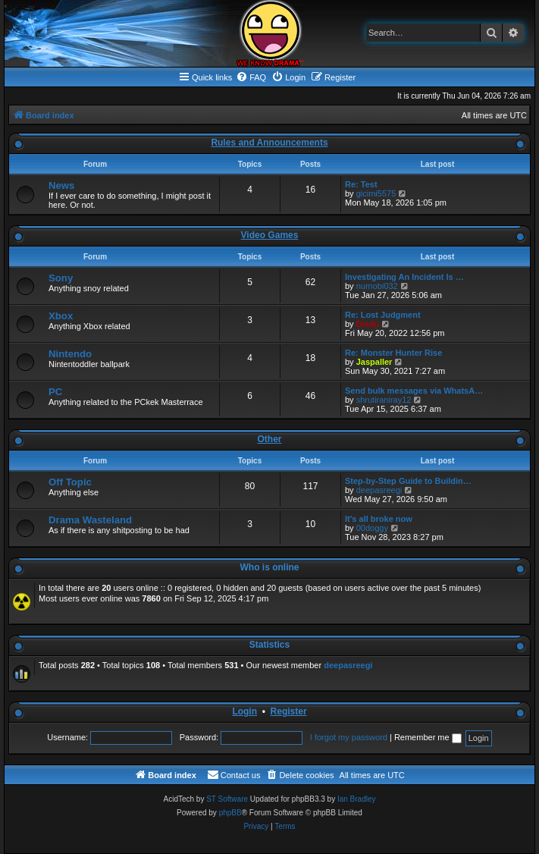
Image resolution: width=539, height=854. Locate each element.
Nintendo (70, 353)
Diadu (368, 323)
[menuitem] (251, 77)
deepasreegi (379, 490)
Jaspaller (374, 361)
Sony (61, 278)
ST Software (227, 799)
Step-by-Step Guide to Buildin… (408, 480)
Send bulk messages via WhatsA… (414, 390)
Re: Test (361, 184)
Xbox (61, 316)
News (61, 185)
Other (269, 439)
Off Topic (70, 482)
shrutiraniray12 (384, 399)
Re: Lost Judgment (383, 314)
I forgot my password (348, 737)
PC (55, 391)
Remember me (428, 737)
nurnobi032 (377, 285)
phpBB (230, 812)
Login (244, 711)
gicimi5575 (376, 193)
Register (289, 711)
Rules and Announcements (269, 142)
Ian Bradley (356, 799)
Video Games (270, 235)
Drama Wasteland (90, 520)
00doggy (372, 527)
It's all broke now (378, 518)
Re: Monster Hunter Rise (393, 352)
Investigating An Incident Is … (404, 276)
